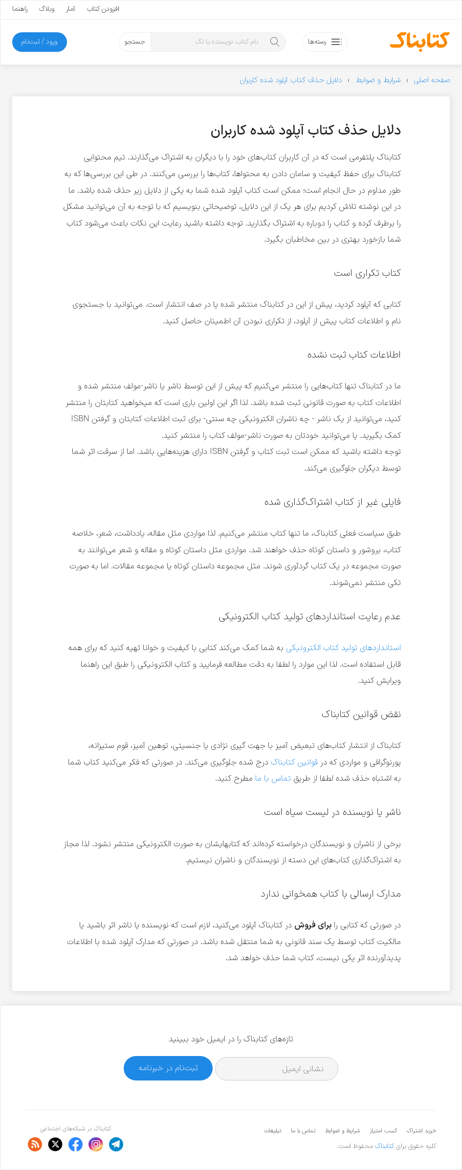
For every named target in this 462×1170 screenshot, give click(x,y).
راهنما (19, 9)
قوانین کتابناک (294, 762)
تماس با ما (273, 778)
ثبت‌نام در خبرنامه (168, 1068)
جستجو (134, 42)
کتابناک (384, 1146)
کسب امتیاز (383, 1130)
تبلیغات (272, 1130)
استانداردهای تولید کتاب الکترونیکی (343, 648)
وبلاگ (46, 9)
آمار (70, 9)
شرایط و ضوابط (342, 1130)
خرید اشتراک (421, 1130)
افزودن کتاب (103, 9)
